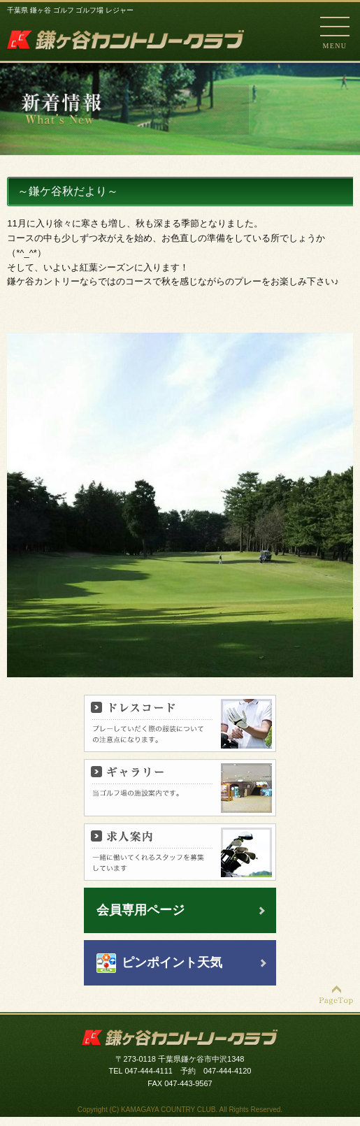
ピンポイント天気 (172, 962)
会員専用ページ (140, 910)
